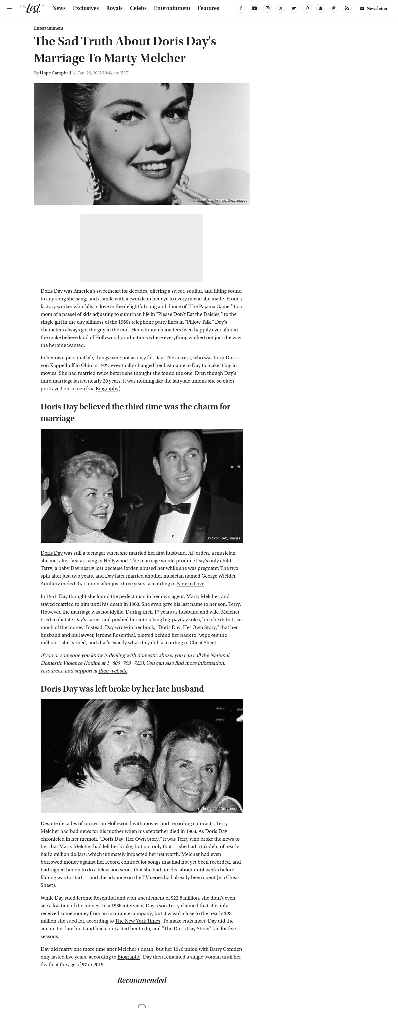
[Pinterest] (307, 8)
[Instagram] (267, 8)
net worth (168, 854)
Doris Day (52, 553)
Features (208, 8)
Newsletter (374, 8)
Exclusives (86, 8)
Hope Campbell (55, 73)
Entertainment (172, 8)
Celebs (138, 8)
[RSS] (347, 8)
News (59, 8)
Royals (114, 8)
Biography (107, 389)
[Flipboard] (294, 8)
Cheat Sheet (203, 643)
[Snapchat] (320, 8)
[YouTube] (254, 8)
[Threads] (333, 8)
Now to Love (190, 584)
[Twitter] (280, 8)
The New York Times (137, 921)
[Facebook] (241, 8)
